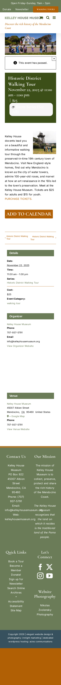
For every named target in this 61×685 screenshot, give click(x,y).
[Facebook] (40, 567)
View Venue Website (18, 429)
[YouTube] (49, 576)
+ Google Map (17, 416)
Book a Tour (16, 561)
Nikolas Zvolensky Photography (45, 610)
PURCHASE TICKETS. (18, 198)
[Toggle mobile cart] (41, 17)
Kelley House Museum (19, 324)
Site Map (16, 610)
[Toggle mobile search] (47, 17)
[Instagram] (40, 576)
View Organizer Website (20, 346)
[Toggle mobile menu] (54, 17)
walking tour (13, 303)
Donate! (16, 574)
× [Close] (54, 58)
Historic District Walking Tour (17, 237)
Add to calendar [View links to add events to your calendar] (28, 214)
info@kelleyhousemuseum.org (24, 510)
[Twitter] (49, 567)
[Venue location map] (30, 372)
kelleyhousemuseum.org (20, 519)
